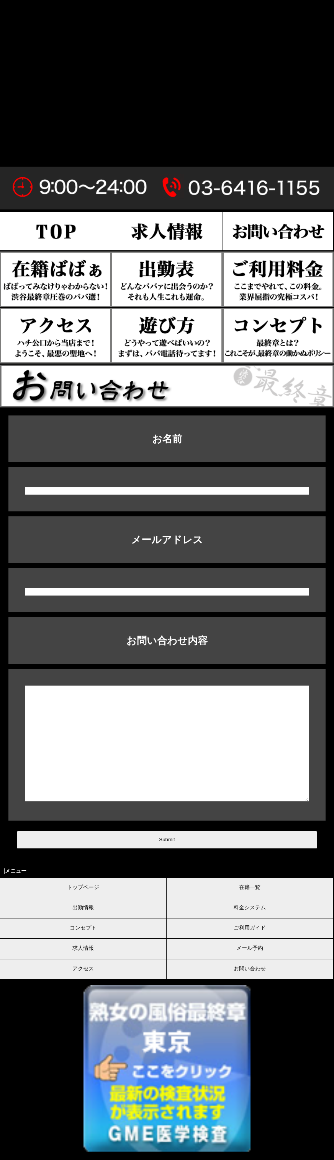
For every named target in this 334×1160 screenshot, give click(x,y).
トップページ (83, 887)
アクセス (83, 968)
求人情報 (83, 948)
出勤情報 (83, 907)
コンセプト (83, 928)
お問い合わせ (250, 968)
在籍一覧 (249, 887)
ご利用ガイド (250, 928)
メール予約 (249, 948)
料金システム (250, 907)
